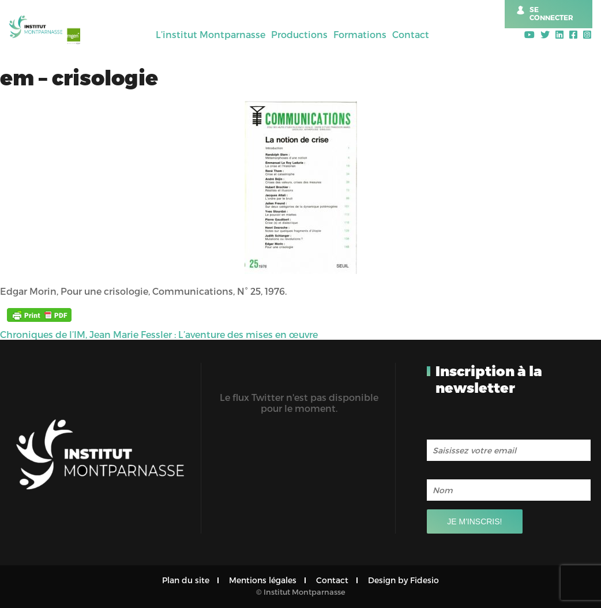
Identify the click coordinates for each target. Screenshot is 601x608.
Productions (299, 34)
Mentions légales (262, 580)
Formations (359, 34)
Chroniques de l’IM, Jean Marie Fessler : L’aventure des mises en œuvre (159, 334)
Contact (410, 34)
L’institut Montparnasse (210, 34)
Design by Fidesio (403, 580)
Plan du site (185, 580)
